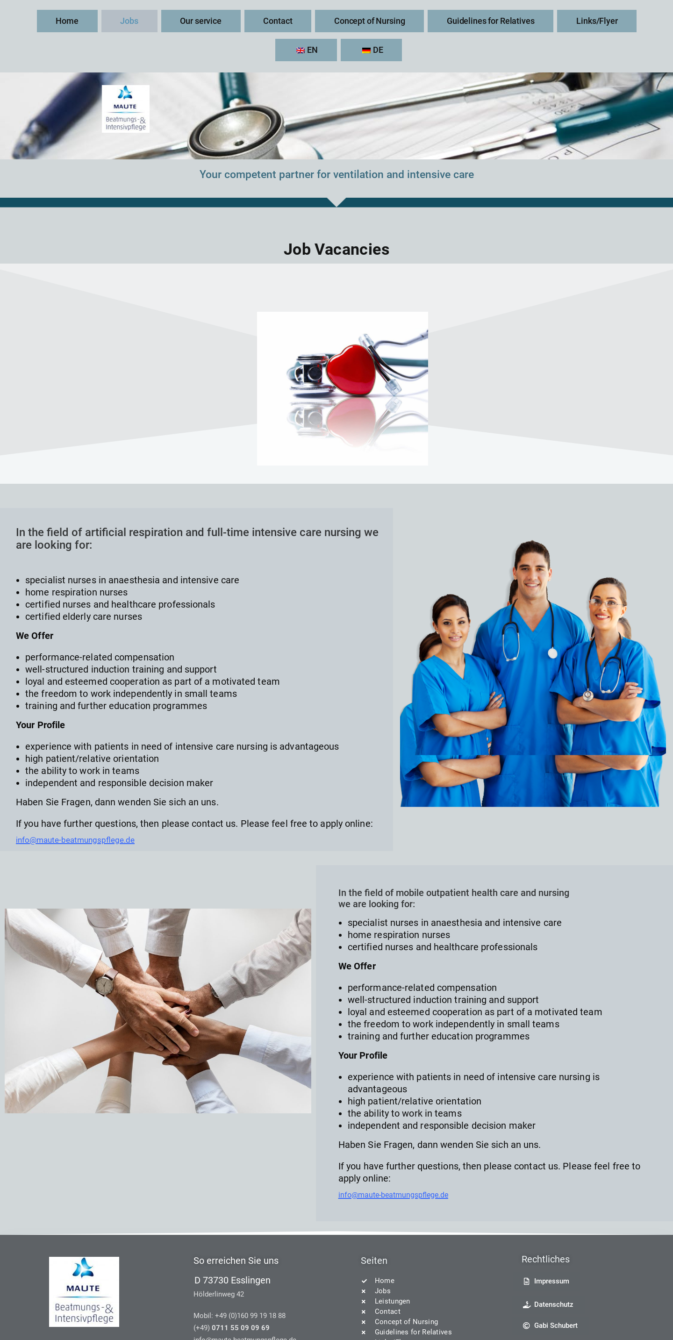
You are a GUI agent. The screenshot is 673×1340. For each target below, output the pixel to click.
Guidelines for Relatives (404, 20)
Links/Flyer (486, 20)
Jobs (130, 20)
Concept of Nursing (308, 20)
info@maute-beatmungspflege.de (86, 810)
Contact (238, 20)
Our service (182, 20)
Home (87, 20)
